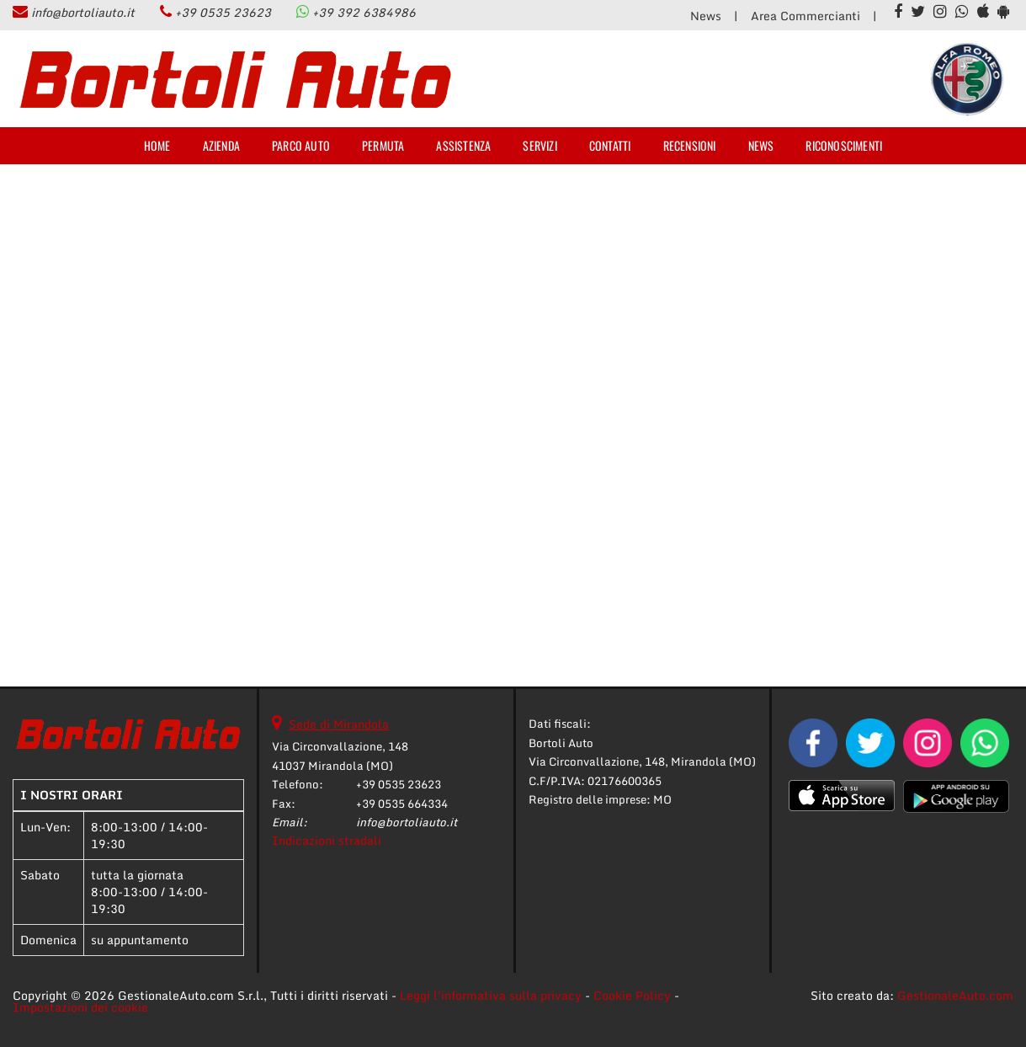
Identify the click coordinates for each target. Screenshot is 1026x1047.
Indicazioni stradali (326, 840)
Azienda (221, 145)
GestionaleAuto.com (955, 995)
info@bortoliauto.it (83, 12)
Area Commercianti (805, 15)
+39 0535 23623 (223, 12)
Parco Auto (301, 145)
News (705, 15)
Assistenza (463, 145)
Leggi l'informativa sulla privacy (491, 995)
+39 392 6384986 (364, 12)
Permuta (383, 145)
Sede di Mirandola (339, 724)
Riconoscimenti (843, 145)
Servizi (539, 145)
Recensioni (689, 145)
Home (157, 145)
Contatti (610, 145)
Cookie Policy (632, 995)
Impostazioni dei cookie (80, 1007)
